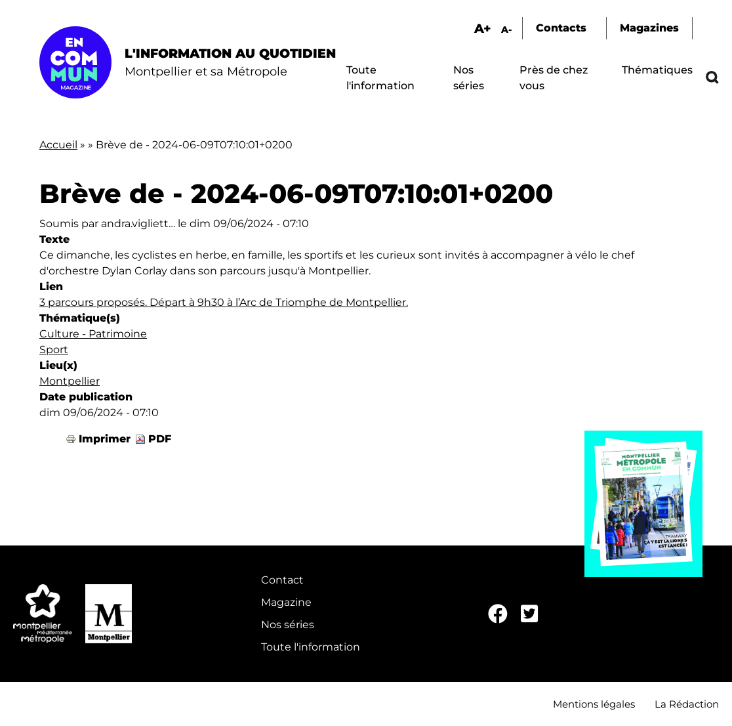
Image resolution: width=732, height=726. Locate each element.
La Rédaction (687, 704)
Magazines (649, 28)
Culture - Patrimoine (93, 334)
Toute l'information (310, 647)
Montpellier (69, 381)
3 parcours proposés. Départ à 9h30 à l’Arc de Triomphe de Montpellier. (223, 302)
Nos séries (287, 624)
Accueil (58, 145)
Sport (53, 349)
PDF (159, 439)
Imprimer (105, 439)
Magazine (286, 602)
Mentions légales (594, 704)
